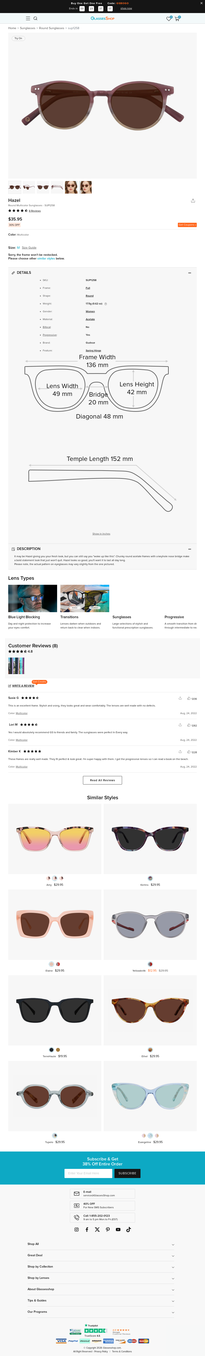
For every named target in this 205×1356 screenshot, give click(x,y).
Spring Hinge (93, 350)
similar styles (46, 258)
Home (12, 28)
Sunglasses (27, 28)
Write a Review (23, 686)
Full (88, 288)
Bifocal (47, 327)
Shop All (33, 1244)
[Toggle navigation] (28, 18)
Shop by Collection (40, 1266)
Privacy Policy (101, 1351)
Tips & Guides (37, 1300)
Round (90, 296)
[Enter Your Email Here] (88, 1173)
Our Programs (37, 1311)
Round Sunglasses (51, 28)
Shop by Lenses (38, 1278)
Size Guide (29, 247)
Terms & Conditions (122, 1351)
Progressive (50, 335)
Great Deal (35, 1255)
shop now (126, 8)
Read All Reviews (102, 780)
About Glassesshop (41, 1289)
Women (90, 311)
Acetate (90, 319)
